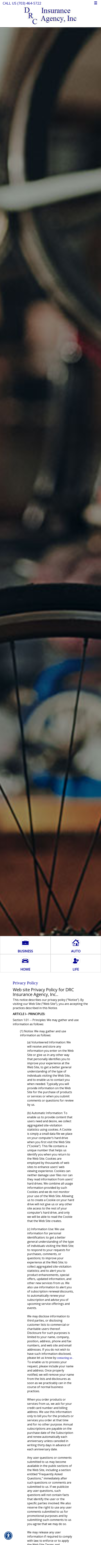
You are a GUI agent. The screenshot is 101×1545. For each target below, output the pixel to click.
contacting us (64, 1357)
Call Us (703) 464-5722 (22, 3)
